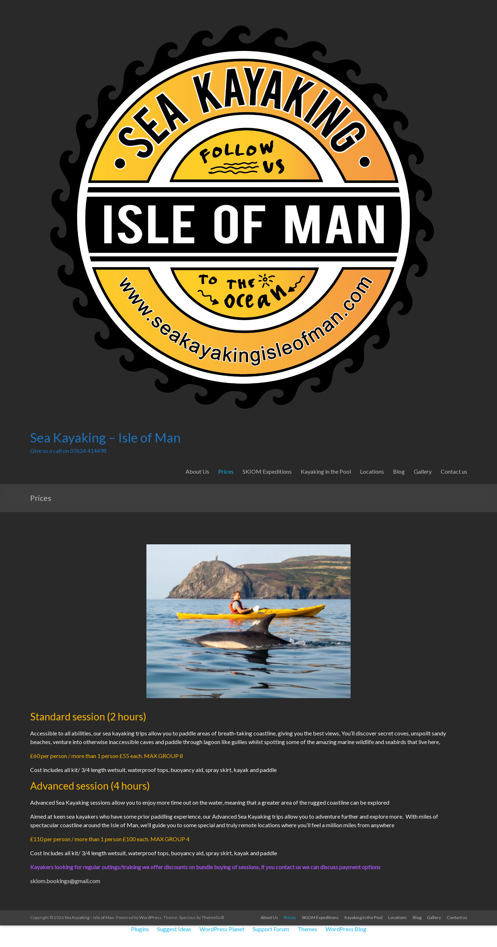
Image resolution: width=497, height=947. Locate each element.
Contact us (454, 471)
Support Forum (271, 928)
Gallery (423, 471)
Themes (307, 928)
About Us (197, 471)
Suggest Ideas (174, 928)
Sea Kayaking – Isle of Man (105, 437)
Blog (399, 471)
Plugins (140, 928)
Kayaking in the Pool (326, 471)
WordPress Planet (222, 928)
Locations (372, 471)
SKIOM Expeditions (267, 471)
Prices (226, 471)
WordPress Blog (345, 928)
